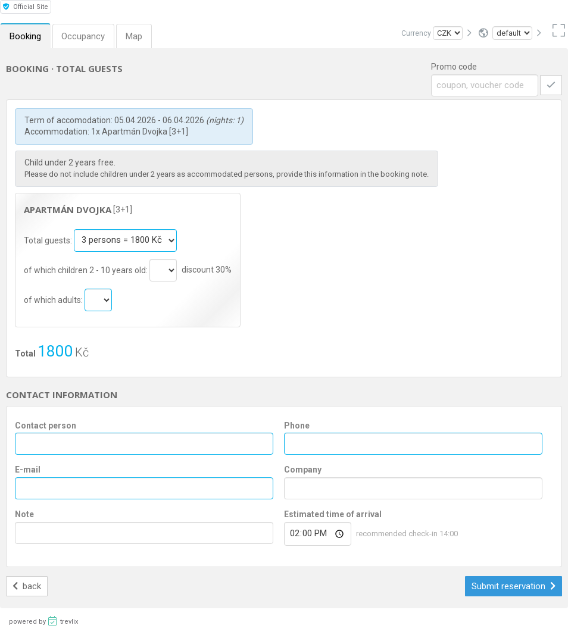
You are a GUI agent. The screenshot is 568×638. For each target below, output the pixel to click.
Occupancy (83, 36)
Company (303, 469)
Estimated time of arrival (333, 514)
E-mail (27, 469)
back (27, 586)
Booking (25, 36)
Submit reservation (514, 586)
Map (134, 36)
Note (24, 514)
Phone (297, 425)
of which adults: (54, 299)
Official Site (25, 7)
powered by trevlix (43, 621)
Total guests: (49, 240)
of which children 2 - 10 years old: (86, 269)
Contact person (45, 425)
